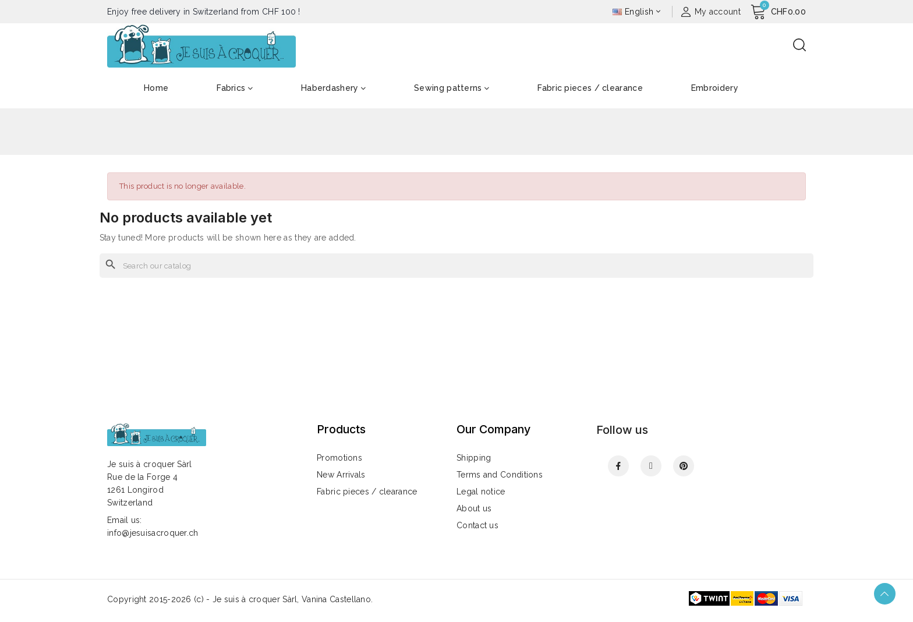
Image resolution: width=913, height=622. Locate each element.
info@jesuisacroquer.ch (153, 533)
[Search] (456, 265)
